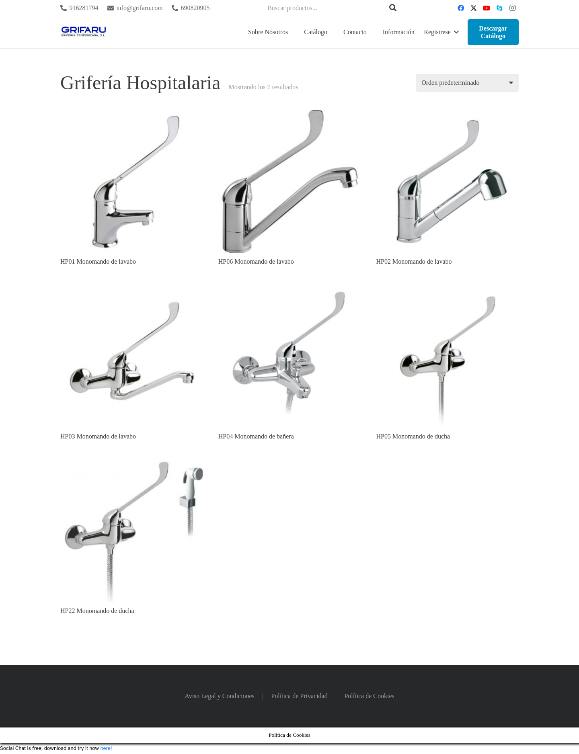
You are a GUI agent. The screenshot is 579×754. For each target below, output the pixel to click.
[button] (441, 32)
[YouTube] (486, 8)
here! (106, 748)
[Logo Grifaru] (83, 32)
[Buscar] (392, 8)
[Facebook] (460, 8)
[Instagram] (512, 8)
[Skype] (499, 8)
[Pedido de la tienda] (467, 83)
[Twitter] (473, 8)
